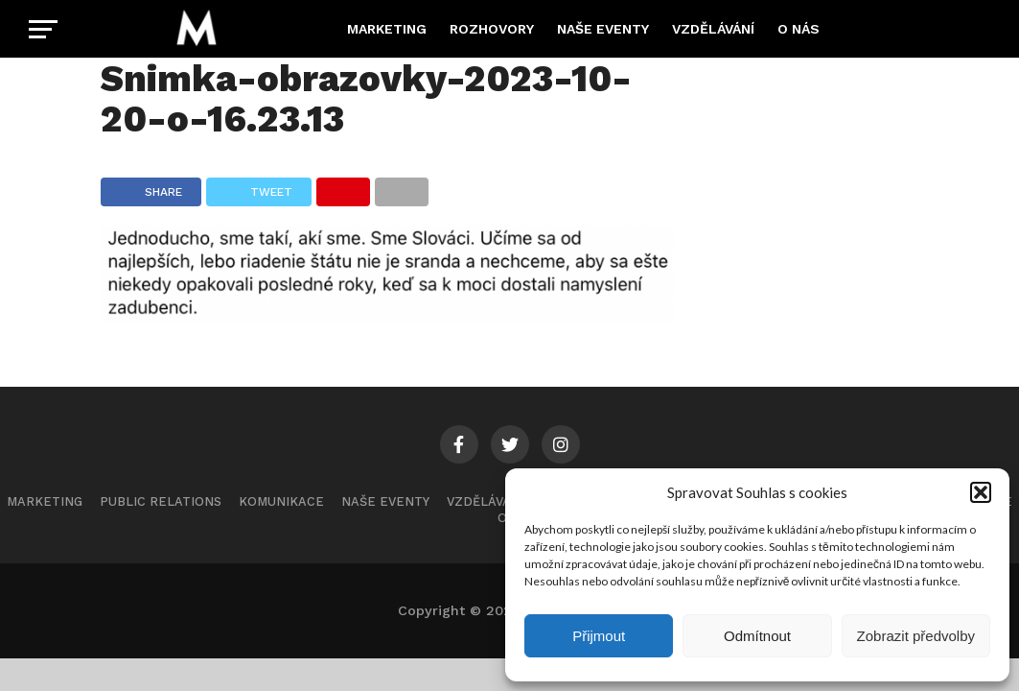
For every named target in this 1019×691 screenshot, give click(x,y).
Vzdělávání (713, 28)
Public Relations (160, 501)
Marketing (387, 28)
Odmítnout (757, 636)
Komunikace (281, 501)
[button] (980, 492)
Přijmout (598, 636)
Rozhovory (492, 28)
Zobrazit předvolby (916, 636)
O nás (798, 28)
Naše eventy (603, 28)
